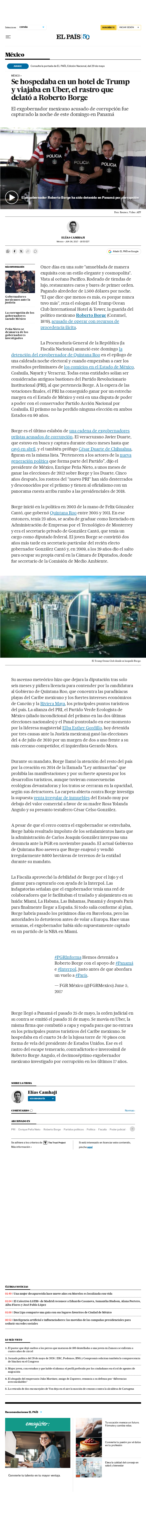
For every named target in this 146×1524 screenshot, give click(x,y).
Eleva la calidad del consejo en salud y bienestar (122, 1464)
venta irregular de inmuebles (62, 797)
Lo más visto (13, 1339)
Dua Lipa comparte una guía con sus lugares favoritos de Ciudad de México (63, 1312)
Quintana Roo (63, 512)
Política (91, 1129)
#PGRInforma (68, 957)
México (14, 55)
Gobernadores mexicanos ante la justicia (17, 300)
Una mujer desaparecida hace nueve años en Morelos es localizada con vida (63, 1293)
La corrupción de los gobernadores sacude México (19, 316)
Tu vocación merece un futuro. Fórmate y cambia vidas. (122, 1424)
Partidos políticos (74, 1129)
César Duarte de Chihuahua (105, 449)
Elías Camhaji (73, 237)
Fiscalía (102, 1129)
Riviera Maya (52, 703)
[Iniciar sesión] (129, 27)
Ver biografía (42, 1098)
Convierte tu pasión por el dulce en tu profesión (123, 1444)
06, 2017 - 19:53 (77, 241)
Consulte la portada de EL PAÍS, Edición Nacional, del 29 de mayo (68, 65)
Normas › (130, 1110)
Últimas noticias (16, 1286)
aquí (90, 1147)
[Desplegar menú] (8, 37)
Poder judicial (117, 1129)
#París (81, 975)
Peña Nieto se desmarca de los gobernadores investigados (16, 334)
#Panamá (124, 963)
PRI (13, 1129)
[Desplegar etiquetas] (132, 1128)
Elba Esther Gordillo (82, 727)
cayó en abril (23, 449)
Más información (21, 1146)
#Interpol (67, 969)
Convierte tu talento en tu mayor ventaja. (34, 1475)
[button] (73, 168)
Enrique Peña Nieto (29, 1129)
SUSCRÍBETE (108, 27)
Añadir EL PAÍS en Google (125, 251)
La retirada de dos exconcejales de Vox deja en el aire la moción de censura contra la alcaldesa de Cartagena (71, 1388)
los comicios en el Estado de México (99, 367)
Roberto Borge (91, 315)
